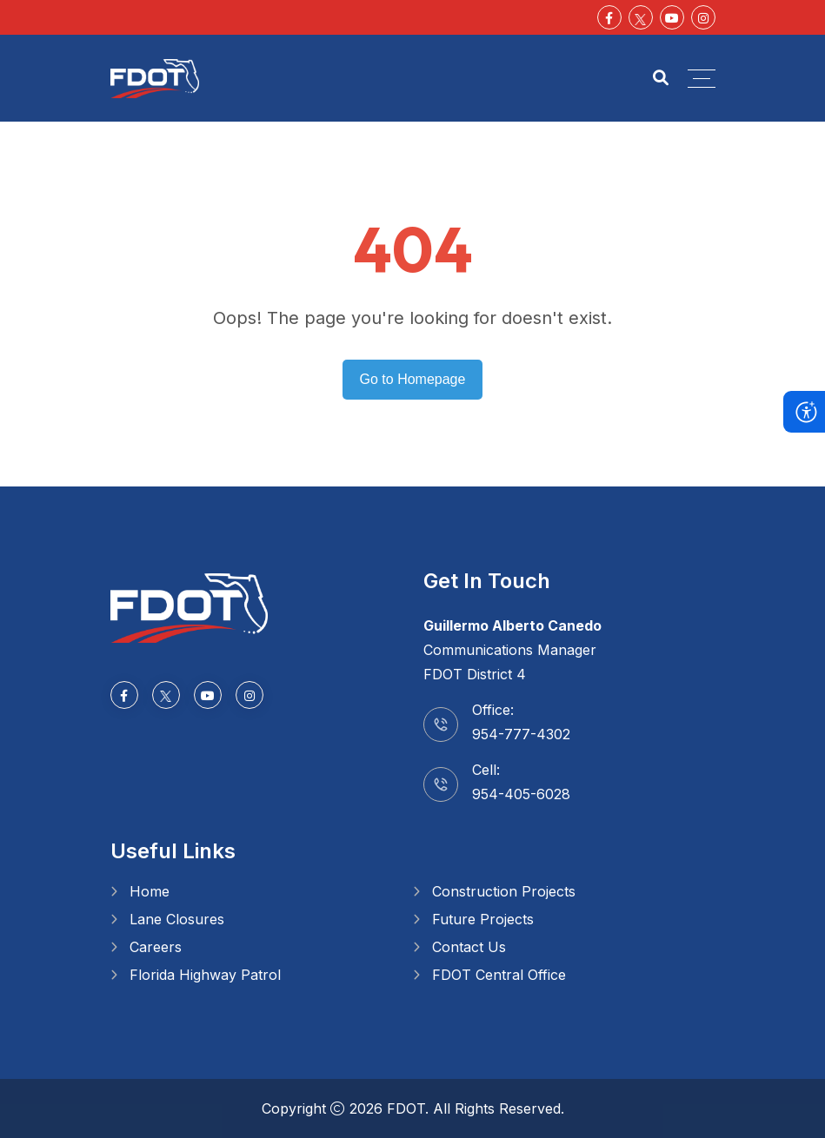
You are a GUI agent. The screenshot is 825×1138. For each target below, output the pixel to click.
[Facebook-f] (609, 17)
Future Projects (483, 919)
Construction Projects (504, 891)
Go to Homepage (413, 379)
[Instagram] (703, 17)
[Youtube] (672, 17)
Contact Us (469, 947)
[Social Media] (641, 17)
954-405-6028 (521, 794)
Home (150, 891)
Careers (156, 947)
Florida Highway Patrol (205, 975)
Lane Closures (177, 919)
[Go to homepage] (189, 606)
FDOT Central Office (499, 975)
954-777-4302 (521, 734)
